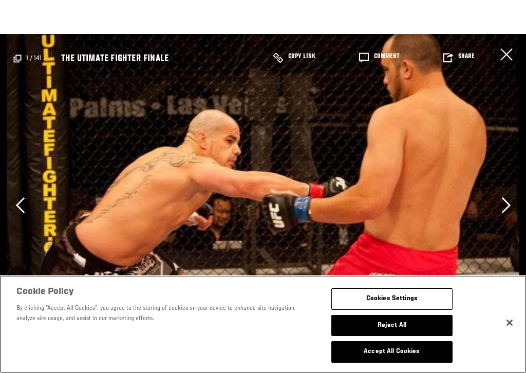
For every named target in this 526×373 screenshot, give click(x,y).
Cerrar (506, 54)
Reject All (392, 325)
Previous (20, 205)
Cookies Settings (392, 298)
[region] (263, 324)
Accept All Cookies (392, 351)
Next (506, 205)
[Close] (509, 322)
